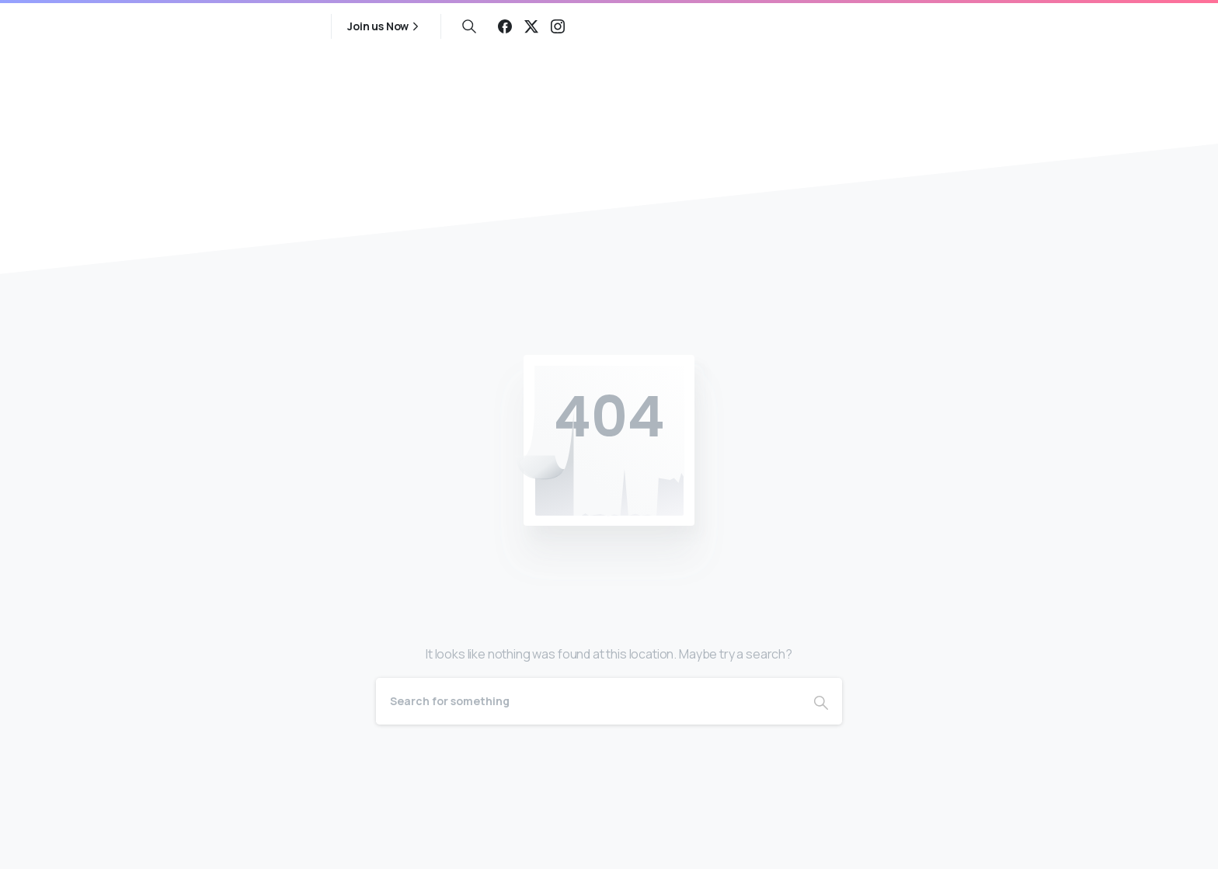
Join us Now (385, 26)
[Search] (588, 701)
